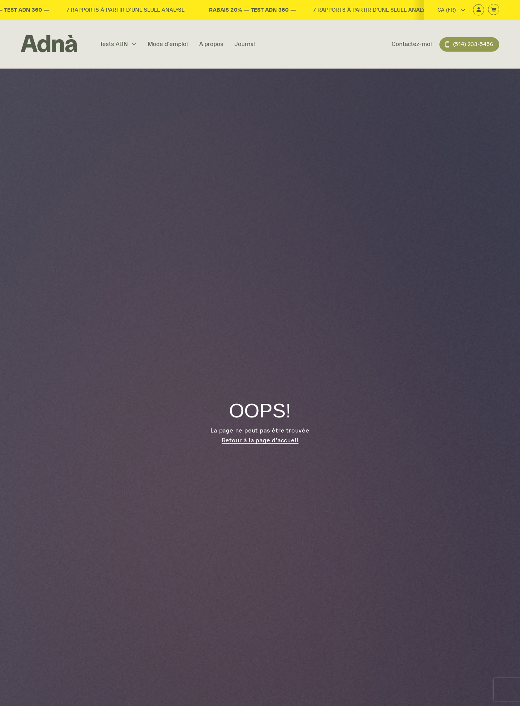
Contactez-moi (412, 44)
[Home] (49, 44)
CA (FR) (451, 10)
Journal (245, 44)
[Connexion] (478, 10)
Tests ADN (118, 44)
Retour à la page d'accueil (260, 440)
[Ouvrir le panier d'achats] (493, 10)
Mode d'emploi (168, 44)
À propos (211, 44)
